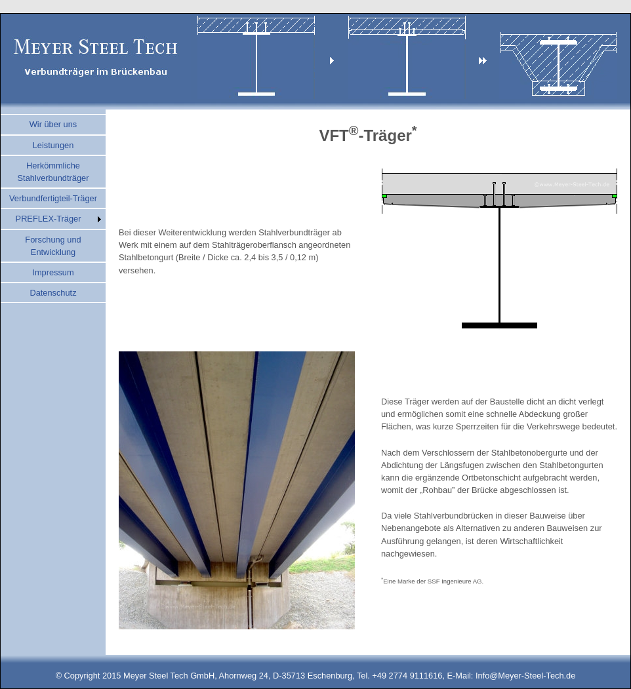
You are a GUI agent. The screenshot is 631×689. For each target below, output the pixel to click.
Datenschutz (53, 293)
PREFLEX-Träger (48, 219)
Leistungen (53, 145)
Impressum (52, 272)
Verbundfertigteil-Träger (53, 198)
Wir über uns (53, 124)
